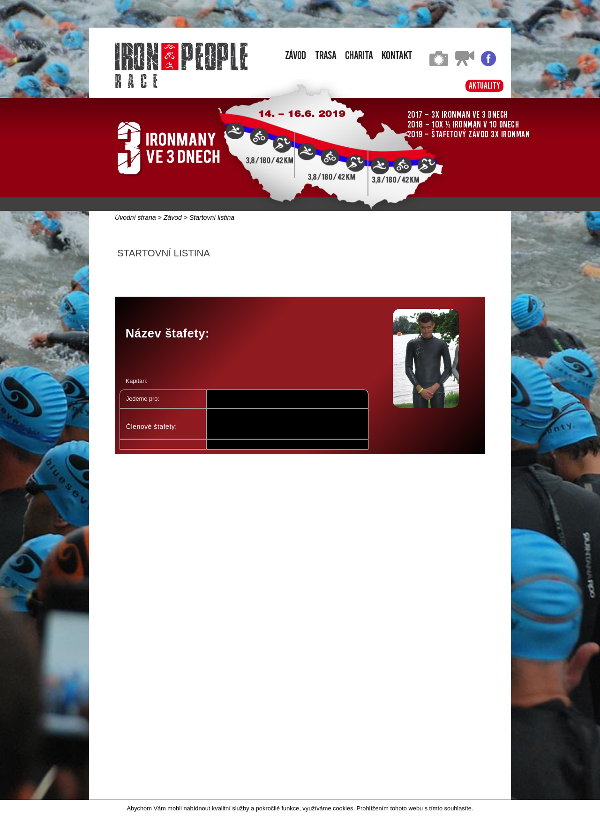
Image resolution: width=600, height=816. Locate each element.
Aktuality (484, 85)
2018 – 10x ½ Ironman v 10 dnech (463, 124)
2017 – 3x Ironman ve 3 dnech (457, 114)
